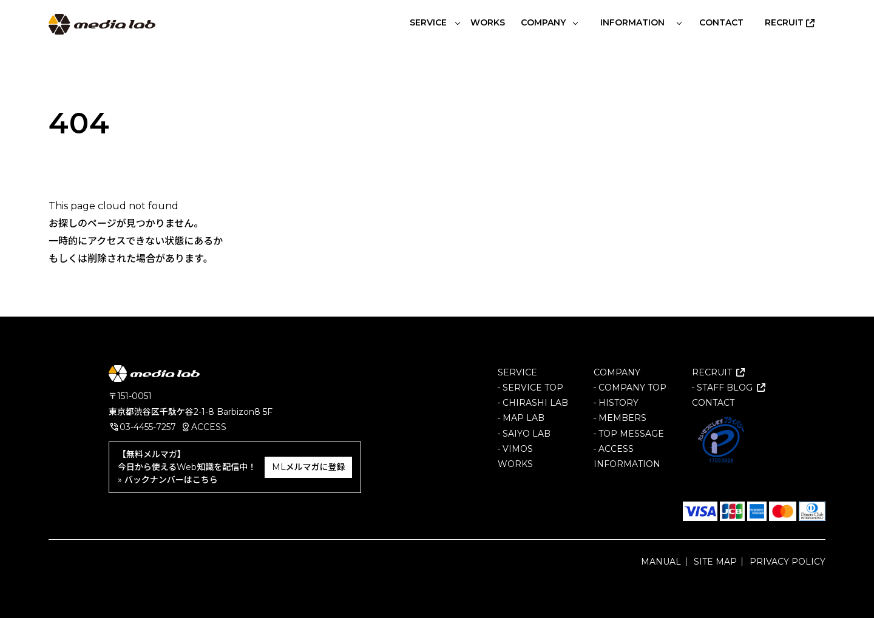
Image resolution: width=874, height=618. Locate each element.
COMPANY (617, 372)
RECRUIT (712, 372)
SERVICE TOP (533, 387)
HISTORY (618, 402)
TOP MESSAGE (631, 433)
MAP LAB (523, 417)
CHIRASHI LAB (535, 402)
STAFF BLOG (725, 387)
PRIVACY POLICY (787, 561)
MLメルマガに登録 (308, 467)
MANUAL (661, 561)
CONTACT (713, 402)
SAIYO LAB (526, 433)
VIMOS (518, 448)
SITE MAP (715, 561)
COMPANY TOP (632, 387)
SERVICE (517, 372)
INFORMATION (627, 463)
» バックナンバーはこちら (168, 479)
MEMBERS (622, 417)
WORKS (515, 463)
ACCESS (208, 427)
